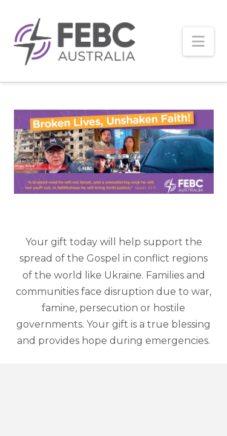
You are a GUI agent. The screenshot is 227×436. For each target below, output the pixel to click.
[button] (198, 41)
